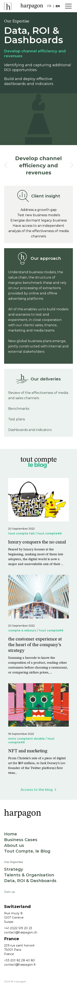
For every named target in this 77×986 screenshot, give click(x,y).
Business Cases (20, 839)
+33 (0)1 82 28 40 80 (19, 960)
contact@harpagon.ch (20, 932)
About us (14, 845)
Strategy (13, 869)
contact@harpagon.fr (20, 964)
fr (49, 6)
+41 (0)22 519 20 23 (18, 928)
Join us (9, 892)
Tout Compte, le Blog (27, 851)
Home (10, 834)
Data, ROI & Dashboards (30, 880)
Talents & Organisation (29, 875)
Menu (68, 6)
